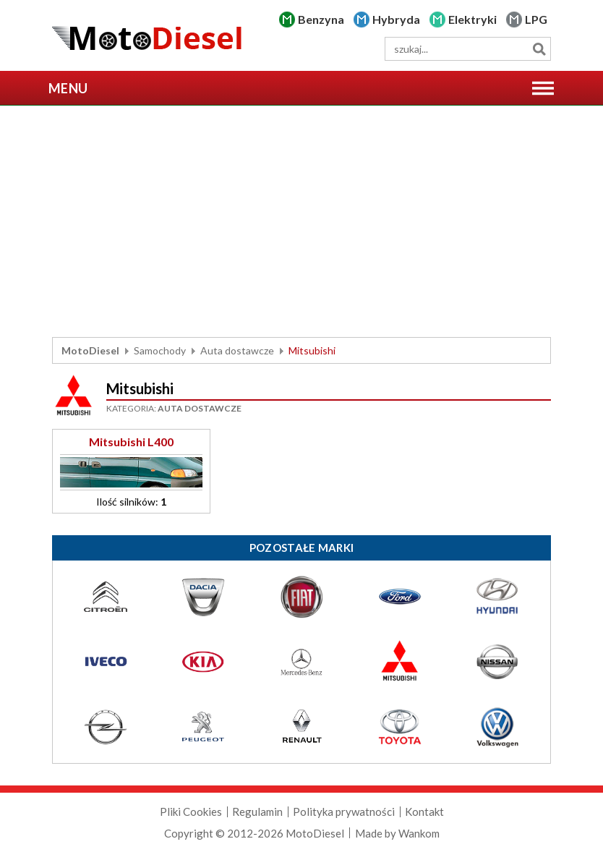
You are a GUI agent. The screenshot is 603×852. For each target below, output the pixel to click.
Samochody (160, 350)
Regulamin (257, 811)
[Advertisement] (301, 221)
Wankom (419, 833)
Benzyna (321, 19)
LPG (536, 19)
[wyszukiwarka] (468, 49)
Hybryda (396, 19)
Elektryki (472, 19)
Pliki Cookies (191, 811)
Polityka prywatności (344, 811)
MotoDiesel (90, 350)
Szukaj (539, 49)
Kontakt (424, 811)
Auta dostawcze (237, 350)
